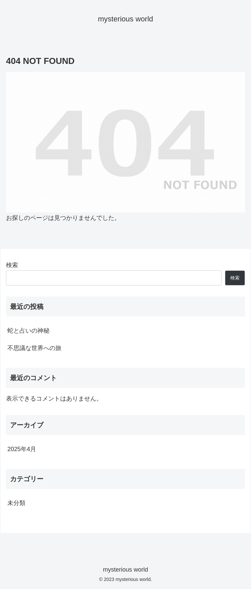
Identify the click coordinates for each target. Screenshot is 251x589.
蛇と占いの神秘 (28, 330)
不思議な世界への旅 (34, 348)
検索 (12, 265)
